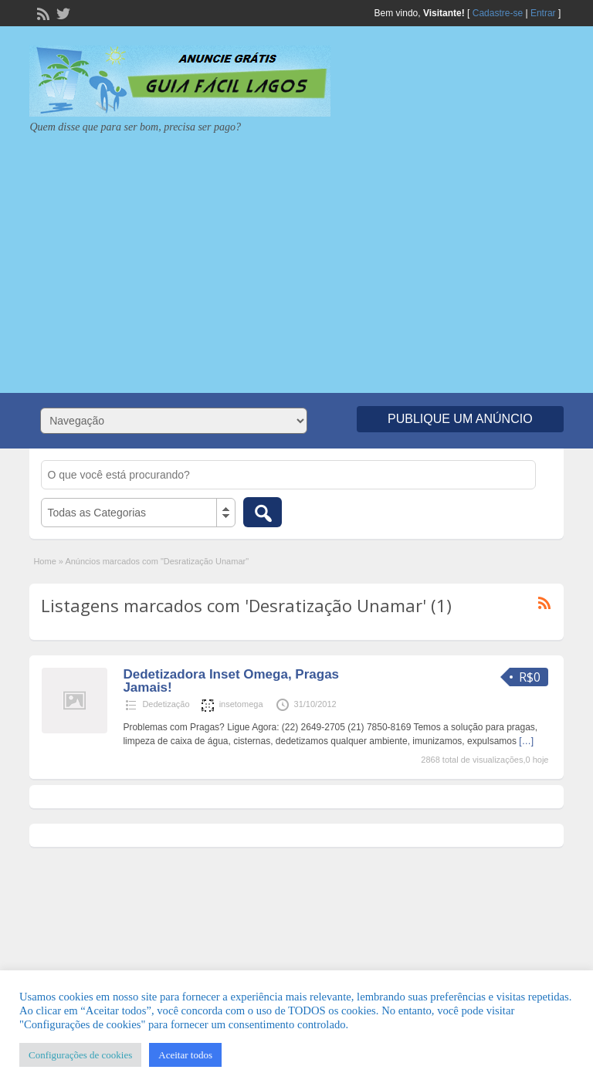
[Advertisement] (296, 258)
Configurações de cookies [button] (80, 1055)
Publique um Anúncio (460, 418)
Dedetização (165, 704)
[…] (526, 741)
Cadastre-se (498, 13)
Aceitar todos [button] (185, 1055)
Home (44, 561)
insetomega (241, 704)
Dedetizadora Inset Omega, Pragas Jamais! (231, 681)
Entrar (543, 13)
